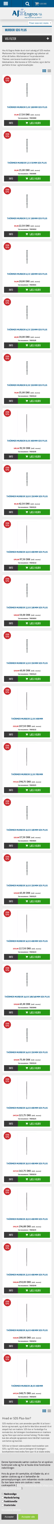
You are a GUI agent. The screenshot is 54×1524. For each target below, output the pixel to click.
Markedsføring (11, 1497)
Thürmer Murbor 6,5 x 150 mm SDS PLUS (27, 329)
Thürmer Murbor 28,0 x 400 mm (27, 1386)
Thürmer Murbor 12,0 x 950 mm (27, 774)
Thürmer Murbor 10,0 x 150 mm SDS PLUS (27, 496)
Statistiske (10, 1505)
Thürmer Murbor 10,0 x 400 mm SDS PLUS (27, 552)
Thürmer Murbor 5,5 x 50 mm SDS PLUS (27, 163)
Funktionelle (10, 1501)
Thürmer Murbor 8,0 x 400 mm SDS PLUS (27, 441)
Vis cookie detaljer (11, 1509)
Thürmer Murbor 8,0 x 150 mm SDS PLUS (27, 385)
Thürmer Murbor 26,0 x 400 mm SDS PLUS (27, 1330)
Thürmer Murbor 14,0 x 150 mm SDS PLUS (27, 885)
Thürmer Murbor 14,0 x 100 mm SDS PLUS (27, 830)
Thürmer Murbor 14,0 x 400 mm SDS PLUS (27, 941)
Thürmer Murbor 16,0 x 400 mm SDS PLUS (27, 1108)
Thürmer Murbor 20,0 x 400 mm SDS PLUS (27, 1219)
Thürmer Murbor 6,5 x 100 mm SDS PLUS (27, 274)
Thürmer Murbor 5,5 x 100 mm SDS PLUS (27, 218)
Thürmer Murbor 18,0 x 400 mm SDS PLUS (27, 1163)
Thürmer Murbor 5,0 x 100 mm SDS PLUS (27, 107)
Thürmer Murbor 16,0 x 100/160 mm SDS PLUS (27, 997)
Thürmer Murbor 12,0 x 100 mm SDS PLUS (27, 607)
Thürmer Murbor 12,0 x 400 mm (27, 719)
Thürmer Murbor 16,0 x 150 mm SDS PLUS (27, 1052)
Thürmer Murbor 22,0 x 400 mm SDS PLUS (27, 1275)
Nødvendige (10, 1494)
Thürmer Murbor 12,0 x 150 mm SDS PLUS (27, 663)
